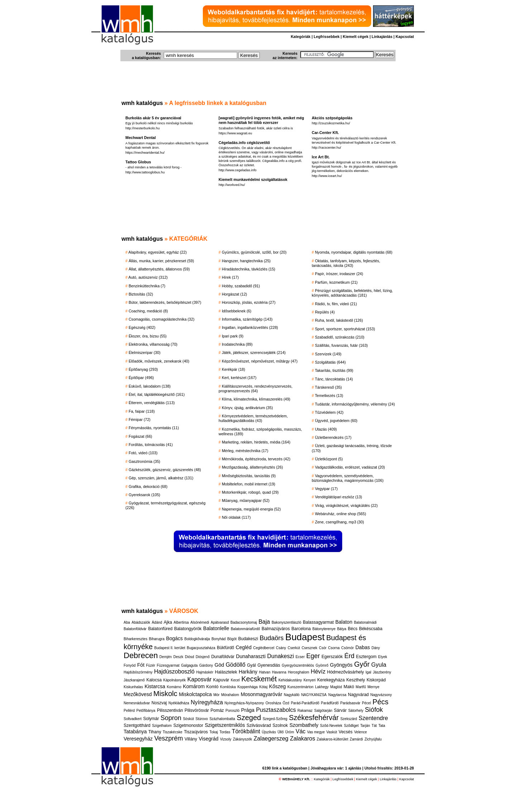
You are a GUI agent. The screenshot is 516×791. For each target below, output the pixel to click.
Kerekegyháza (331, 679)
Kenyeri (310, 680)
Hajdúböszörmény (138, 672)
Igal (368, 672)
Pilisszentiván (170, 710)
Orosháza (273, 703)
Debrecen (141, 655)
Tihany (154, 731)
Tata (381, 726)
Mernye (373, 687)
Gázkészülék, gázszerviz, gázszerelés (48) (165, 470)
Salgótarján (323, 711)
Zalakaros (302, 738)
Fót (140, 665)
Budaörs (272, 638)
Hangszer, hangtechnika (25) (246, 261)
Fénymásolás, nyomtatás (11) (154, 428)
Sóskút (188, 719)
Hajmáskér (204, 672)
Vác (301, 731)
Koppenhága (247, 687)
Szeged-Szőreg (275, 719)
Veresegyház (138, 739)
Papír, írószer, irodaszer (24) (339, 274)
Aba (127, 622)
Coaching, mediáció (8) (148, 311)
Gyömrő (322, 665)
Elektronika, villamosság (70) (153, 344)
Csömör (347, 648)
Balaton (343, 622)
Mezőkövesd (138, 694)
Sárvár (340, 710)
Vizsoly (225, 739)
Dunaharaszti (251, 656)
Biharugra (156, 639)
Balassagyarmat (318, 622)
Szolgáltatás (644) (330, 362)
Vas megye (316, 732)
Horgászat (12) (234, 294)
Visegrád (209, 739)
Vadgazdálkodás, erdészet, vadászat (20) (350, 467)
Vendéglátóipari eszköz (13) (338, 497)
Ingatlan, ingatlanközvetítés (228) (250, 327)
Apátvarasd (220, 622)
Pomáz (217, 710)
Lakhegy (322, 687)
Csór (322, 648)
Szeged (249, 718)
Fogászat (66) (140, 436)
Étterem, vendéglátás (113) (152, 403)
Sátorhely (355, 711)
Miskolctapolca (195, 694)
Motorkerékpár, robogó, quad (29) (250, 492)
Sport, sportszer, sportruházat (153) (345, 329)
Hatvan (265, 672)
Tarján (365, 726)
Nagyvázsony (381, 695)
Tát (374, 726)
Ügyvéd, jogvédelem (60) (336, 420)
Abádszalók (141, 622)
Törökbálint (246, 731)
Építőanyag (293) (143, 369)
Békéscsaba (370, 628)
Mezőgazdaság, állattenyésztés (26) (252, 467)
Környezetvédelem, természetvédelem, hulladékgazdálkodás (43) (253, 418)
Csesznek (309, 648)
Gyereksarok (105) (144, 495)
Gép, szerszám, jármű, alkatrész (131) (161, 478)
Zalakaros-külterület (332, 739)
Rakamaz (304, 711)
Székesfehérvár (314, 718)
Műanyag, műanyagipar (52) (245, 500)
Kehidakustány (290, 680)
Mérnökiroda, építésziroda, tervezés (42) (256, 459)
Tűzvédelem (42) (329, 412)
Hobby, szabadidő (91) (241, 286)
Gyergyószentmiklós (298, 665)
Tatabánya (135, 731)
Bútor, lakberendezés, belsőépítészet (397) (165, 302)
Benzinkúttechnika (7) (147, 286)
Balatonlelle (216, 628)
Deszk (178, 657)
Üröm (289, 732)
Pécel (366, 703)
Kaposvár (199, 679)
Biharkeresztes (135, 639)
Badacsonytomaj (243, 622)
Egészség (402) (142, 327)
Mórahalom (230, 695)
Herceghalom (298, 672)
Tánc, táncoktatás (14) (334, 379)
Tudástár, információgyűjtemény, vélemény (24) (355, 404)
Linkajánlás (382, 36)
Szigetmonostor (188, 725)
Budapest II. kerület (169, 648)
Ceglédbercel (263, 648)
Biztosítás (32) (141, 294)
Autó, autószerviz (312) (148, 277)
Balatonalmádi (365, 622)
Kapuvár (221, 679)
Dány (376, 648)
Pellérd (129, 711)
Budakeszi (248, 638)
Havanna (279, 672)
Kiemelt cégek (356, 36)
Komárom (194, 686)
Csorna (334, 648)
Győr (361, 664)
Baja (264, 622)
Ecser (300, 657)
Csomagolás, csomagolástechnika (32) (162, 319)
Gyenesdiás (268, 665)
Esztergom (366, 656)
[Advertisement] (258, 82)
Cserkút (294, 648)
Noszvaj (159, 702)
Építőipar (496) (141, 377)
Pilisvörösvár (197, 710)
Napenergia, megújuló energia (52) (251, 509)
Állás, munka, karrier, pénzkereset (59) (161, 261)
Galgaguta (189, 665)
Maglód (336, 687)
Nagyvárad (358, 694)
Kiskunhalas (133, 687)
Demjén (165, 657)
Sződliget (351, 726)
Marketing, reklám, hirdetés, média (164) (256, 442)
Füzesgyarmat (168, 665)
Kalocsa (154, 679)
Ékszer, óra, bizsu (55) (148, 336)
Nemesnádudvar (137, 703)
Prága (247, 710)
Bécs (353, 628)
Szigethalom (162, 726)
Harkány (248, 672)
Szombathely (304, 725)
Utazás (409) (326, 429)
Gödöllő (235, 665)
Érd (349, 656)
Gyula (378, 665)
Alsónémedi (199, 622)
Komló (212, 686)
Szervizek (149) (328, 354)
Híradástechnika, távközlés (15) (248, 269)
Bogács (174, 638)
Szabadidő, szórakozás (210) (339, 337)
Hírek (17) (230, 277)
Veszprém (168, 738)
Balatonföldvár (135, 629)
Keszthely (355, 679)
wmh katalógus (142, 103)
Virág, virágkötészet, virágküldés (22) (346, 505)
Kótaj (263, 687)
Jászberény (382, 672)
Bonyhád (218, 639)
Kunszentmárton (300, 687)
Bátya (342, 629)
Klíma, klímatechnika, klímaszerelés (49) (256, 399)
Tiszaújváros (196, 731)
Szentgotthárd (137, 725)
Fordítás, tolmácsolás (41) (151, 444)
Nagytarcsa (337, 695)
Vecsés (346, 731)
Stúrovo (201, 719)
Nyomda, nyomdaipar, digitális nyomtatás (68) (353, 252)
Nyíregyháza (207, 702)
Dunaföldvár (222, 656)
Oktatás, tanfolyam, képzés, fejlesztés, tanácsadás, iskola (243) (346, 263)
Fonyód (129, 665)
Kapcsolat (405, 36)
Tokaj (214, 732)
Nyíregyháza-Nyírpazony (244, 703)
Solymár (151, 718)
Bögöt (231, 639)
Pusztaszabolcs (276, 710)
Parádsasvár (350, 703)
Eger (313, 656)
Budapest (305, 637)
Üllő (280, 732)
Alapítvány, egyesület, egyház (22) (157, 252)
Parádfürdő (330, 703)
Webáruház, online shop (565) (340, 514)
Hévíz (318, 671)
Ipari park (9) (232, 336)
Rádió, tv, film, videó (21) (336, 304)
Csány (281, 648)
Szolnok (280, 725)
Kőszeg (277, 686)
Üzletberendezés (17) (333, 437)
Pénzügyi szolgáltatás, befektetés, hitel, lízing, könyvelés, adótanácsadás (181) (352, 292)
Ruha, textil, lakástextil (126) (339, 320)
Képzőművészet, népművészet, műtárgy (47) (259, 361)
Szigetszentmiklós (225, 725)
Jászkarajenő (134, 680)
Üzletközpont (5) (329, 459)
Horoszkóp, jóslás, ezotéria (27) (249, 302)
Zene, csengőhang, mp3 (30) (339, 522)
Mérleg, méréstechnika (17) (245, 451)
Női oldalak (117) (236, 517)
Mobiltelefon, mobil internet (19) (248, 484)
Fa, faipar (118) (142, 411)
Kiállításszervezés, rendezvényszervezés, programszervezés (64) (255, 388)
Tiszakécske (172, 732)
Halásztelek (226, 672)
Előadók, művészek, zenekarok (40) (159, 361)
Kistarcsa (154, 686)
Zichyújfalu (373, 739)
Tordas (224, 732)
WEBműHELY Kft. (296, 779)
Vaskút (331, 732)
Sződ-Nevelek (331, 726)
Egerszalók (332, 656)
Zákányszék (242, 739)
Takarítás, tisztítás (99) (334, 370)
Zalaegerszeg (271, 738)
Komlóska (228, 687)
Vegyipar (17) (326, 488)
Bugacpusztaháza (201, 648)
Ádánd (157, 622)
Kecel (235, 680)
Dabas (362, 647)
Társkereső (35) (328, 387)
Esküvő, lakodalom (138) (150, 386)
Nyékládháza (178, 703)
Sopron (171, 718)
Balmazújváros (276, 628)
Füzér (151, 665)
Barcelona (301, 628)
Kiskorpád (376, 679)
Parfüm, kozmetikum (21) (336, 282)
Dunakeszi (280, 656)
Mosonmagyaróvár (261, 694)
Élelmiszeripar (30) (145, 352)
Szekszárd (348, 719)
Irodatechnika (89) (237, 344)
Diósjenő (203, 657)
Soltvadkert (133, 719)
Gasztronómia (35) (144, 461)
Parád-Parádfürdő (305, 703)
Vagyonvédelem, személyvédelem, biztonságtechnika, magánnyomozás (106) (347, 478)
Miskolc (165, 693)
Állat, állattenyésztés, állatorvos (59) (159, 269)
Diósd (189, 657)
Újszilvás (269, 732)
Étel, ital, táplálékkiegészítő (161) (157, 394)
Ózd (286, 703)
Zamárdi (356, 739)
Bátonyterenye (324, 629)
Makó (349, 686)
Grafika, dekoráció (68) (148, 486)
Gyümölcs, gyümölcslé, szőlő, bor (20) (254, 252)
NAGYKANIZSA (313, 695)
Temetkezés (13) (329, 395)
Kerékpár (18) (233, 369)
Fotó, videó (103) (143, 453)
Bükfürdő (225, 647)
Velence (360, 732)
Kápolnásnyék (174, 680)
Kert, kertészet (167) (239, 377)
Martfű (361, 687)
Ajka (168, 622)
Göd (219, 665)
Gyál (251, 665)
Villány (191, 739)
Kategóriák (300, 36)
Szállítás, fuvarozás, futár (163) (341, 345)
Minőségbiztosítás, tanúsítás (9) (249, 476)
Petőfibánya (146, 711)
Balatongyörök (188, 628)
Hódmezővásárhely (345, 672)
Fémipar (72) (139, 419)
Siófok (374, 709)
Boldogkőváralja (197, 639)
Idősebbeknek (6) (236, 311)
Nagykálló (292, 695)
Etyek (382, 657)
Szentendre (373, 718)
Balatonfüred (160, 628)
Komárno (174, 687)
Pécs (380, 702)
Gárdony (206, 665)
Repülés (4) (325, 312)
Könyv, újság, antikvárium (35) (247, 408)
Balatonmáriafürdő (245, 629)
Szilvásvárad (259, 725)
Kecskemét (259, 679)
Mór (216, 695)
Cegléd (244, 647)
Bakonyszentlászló (286, 622)
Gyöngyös (341, 665)
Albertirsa (181, 622)
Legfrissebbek (326, 36)
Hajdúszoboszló (174, 671)
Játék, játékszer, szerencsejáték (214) (254, 352)
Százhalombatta (222, 719)
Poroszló (232, 711)
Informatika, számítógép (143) (247, 319)
